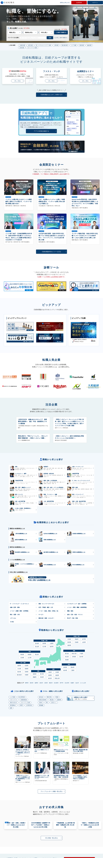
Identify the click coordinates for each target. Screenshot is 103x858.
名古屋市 (56, 682)
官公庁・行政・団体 (72, 618)
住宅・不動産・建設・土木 (46, 607)
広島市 (46, 682)
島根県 (29, 654)
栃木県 (81, 656)
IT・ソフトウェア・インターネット (19, 603)
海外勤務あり (13, 705)
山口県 (29, 657)
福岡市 (36, 682)
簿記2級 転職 (65, 45)
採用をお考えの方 (65, 2)
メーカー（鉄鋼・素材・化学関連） (19, 611)
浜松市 (41, 682)
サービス (41, 614)
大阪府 (50, 672)
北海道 (69, 639)
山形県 (84, 642)
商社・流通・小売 (15, 614)
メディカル (13, 618)
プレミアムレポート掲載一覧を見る (51, 791)
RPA (47, 702)
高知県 (42, 677)
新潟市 (31, 682)
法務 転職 (81, 45)
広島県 (22, 657)
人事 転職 (56, 45)
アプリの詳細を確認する (41, 131)
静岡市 (26, 682)
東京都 (67, 653)
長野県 (44, 643)
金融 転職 (89, 45)
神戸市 (61, 682)
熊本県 (19, 671)
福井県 (51, 646)
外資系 (21, 705)
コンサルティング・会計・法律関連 (76, 603)
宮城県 (76, 642)
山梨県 (51, 643)
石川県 (44, 646)
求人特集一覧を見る (51, 838)
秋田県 (69, 642)
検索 (50, 37)
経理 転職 (30, 45)
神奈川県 (74, 653)
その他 (12, 621)
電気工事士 (49, 697)
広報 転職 (22, 47)
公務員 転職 (22, 45)
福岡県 (19, 665)
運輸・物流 (70, 611)
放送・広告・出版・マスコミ (75, 614)
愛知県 (72, 667)
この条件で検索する (61, 32)
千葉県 (81, 653)
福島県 (69, 645)
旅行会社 (41, 697)
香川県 (42, 674)
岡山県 (37, 654)
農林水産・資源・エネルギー (46, 618)
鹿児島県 (19, 675)
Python (40, 702)
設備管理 (59, 699)
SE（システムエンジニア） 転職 (43, 45)
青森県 (76, 639)
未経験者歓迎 (24, 699)
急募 (11, 708)
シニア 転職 (73, 45)
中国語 (56, 697)
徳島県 (34, 674)
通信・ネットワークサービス (46, 603)
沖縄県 (26, 675)
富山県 (37, 646)
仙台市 (77, 682)
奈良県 (50, 678)
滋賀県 (57, 675)
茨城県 (67, 659)
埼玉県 (67, 656)
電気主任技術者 (42, 699)
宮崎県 (26, 671)
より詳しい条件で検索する (61, 37)
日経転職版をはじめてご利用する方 (51, 94)
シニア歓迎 (12, 697)
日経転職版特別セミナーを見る (51, 251)
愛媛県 (34, 677)
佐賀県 (26, 665)
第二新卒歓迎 (22, 697)
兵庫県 (50, 675)
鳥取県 (22, 654)
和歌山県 (57, 678)
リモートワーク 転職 (32, 47)
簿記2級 (51, 699)
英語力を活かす (13, 702)
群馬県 (74, 656)
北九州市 (67, 682)
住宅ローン (53, 702)
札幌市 (72, 682)
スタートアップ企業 (25, 702)
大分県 (19, 668)
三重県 (72, 670)
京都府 (57, 672)
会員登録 (79, 2)
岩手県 (84, 639)
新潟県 (37, 643)
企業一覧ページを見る (80, 698)
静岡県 (65, 667)
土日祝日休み (29, 705)
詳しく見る (18, 81)
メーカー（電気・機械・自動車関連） (77, 607)
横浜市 (51, 682)
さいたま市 (83, 682)
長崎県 (26, 668)
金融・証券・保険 (15, 607)
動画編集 (41, 705)
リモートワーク (13, 699)
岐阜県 (65, 670)
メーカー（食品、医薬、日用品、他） (49, 611)
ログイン (95, 2)
